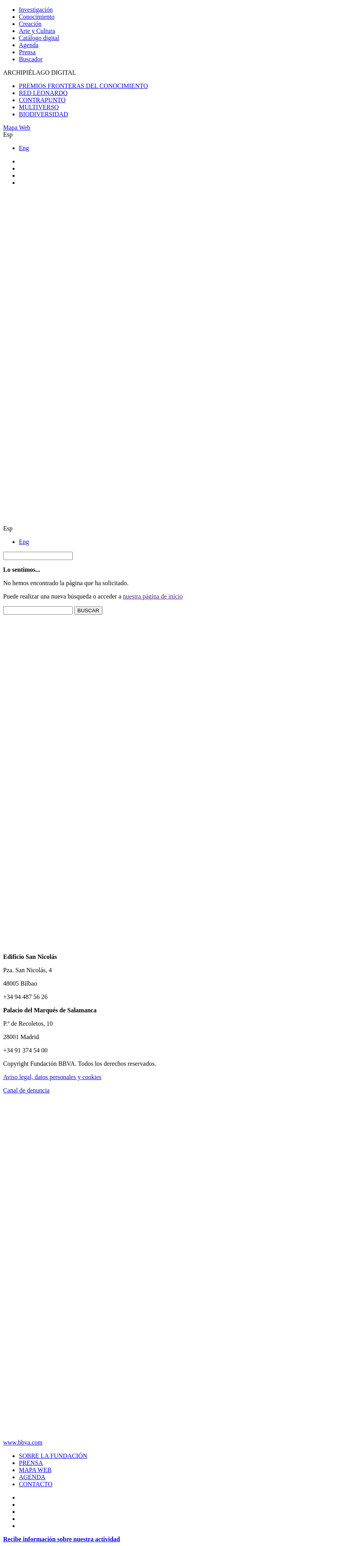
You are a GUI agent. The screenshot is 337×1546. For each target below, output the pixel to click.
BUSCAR (88, 610)
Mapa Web (16, 127)
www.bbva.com (22, 1442)
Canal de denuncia (26, 1090)
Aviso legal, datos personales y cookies (52, 1077)
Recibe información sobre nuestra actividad (61, 1539)
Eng (24, 148)
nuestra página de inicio (153, 596)
